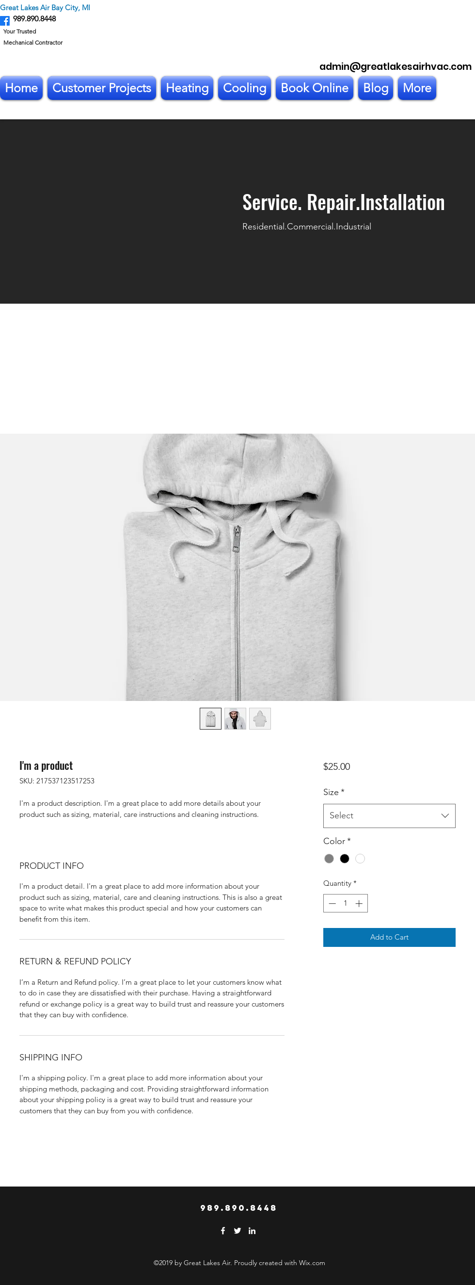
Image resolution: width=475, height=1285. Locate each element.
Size (334, 792)
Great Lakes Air (24, 7)
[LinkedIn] (252, 1231)
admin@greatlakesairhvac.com (395, 66)
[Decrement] (331, 903)
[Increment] (359, 903)
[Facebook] (5, 21)
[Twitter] (237, 1231)
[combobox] (389, 816)
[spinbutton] (345, 903)
